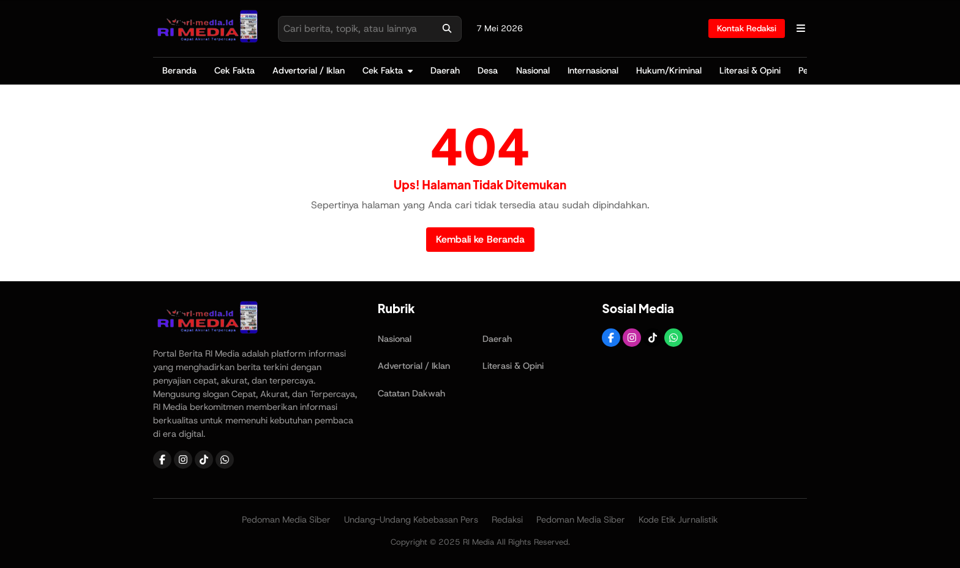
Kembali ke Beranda (480, 239)
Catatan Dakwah (411, 393)
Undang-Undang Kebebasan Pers (411, 519)
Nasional (533, 70)
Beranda (179, 70)
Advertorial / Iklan (308, 70)
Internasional (593, 70)
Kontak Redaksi (746, 28)
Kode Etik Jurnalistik (678, 519)
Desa (488, 70)
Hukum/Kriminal (669, 70)
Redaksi (507, 519)
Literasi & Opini (750, 70)
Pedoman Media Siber (286, 519)
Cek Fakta (234, 70)
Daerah (445, 70)
